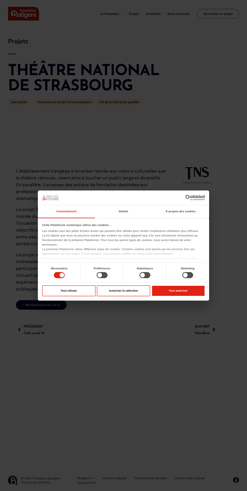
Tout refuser (69, 290)
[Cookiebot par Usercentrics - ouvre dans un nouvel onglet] (188, 198)
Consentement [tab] (66, 211)
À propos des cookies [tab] (181, 211)
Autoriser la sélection (123, 290)
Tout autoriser (178, 290)
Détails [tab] (123, 211)
